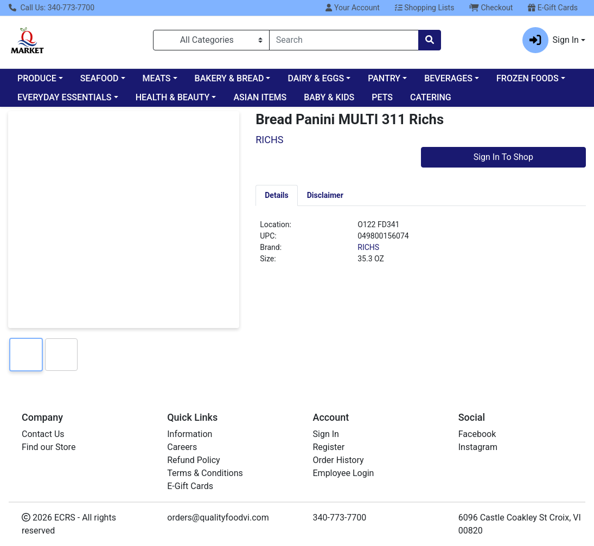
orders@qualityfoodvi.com (218, 520)
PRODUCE (36, 78)
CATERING (430, 97)
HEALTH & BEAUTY (173, 97)
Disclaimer (325, 195)
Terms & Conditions (205, 476)
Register (329, 450)
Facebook (477, 437)
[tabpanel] (421, 246)
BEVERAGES (448, 78)
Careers (182, 450)
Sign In (326, 437)
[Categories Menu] (211, 40)
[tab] (277, 195)
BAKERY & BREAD (229, 78)
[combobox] (344, 40)
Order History (338, 463)
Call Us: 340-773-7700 (51, 7)
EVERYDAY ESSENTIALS (64, 97)
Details (277, 195)
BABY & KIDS (329, 97)
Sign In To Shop (503, 157)
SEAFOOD (99, 78)
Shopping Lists (425, 7)
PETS (382, 97)
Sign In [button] (550, 40)
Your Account (352, 7)
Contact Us (43, 437)
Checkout (491, 7)
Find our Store (48, 450)
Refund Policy (193, 463)
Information (189, 437)
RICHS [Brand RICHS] (368, 247)
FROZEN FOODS (527, 78)
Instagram (477, 450)
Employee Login (343, 476)
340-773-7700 (340, 520)
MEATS (157, 78)
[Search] (344, 40)
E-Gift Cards (553, 7)
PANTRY (384, 78)
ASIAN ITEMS (259, 97)
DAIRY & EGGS (316, 78)
